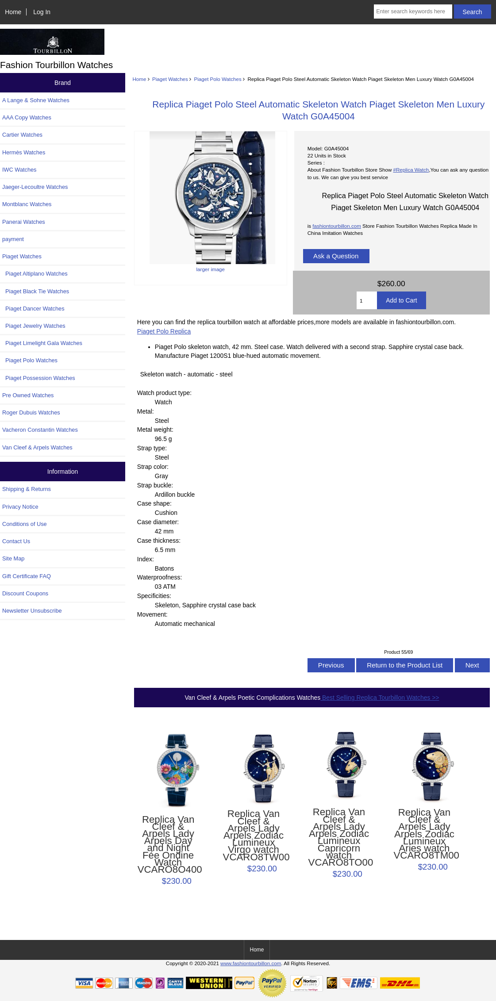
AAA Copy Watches (26, 117)
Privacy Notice (20, 506)
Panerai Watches (23, 222)
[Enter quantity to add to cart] (367, 300)
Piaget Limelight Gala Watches (42, 343)
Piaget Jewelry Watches (33, 325)
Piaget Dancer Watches (33, 308)
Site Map (13, 558)
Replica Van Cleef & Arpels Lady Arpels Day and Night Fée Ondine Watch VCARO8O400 (168, 845)
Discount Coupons (25, 593)
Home (13, 11)
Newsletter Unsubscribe (32, 610)
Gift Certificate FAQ (26, 576)
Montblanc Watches (27, 204)
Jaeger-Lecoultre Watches (35, 187)
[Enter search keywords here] (413, 11)
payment (13, 239)
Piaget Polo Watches (218, 79)
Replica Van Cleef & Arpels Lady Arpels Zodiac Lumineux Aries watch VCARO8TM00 (424, 834)
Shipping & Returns (26, 489)
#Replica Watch (411, 170)
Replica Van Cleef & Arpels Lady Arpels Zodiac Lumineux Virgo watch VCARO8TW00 (254, 835)
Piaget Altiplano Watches (35, 273)
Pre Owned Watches (28, 395)
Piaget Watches (170, 79)
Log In (41, 11)
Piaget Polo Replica (164, 331)
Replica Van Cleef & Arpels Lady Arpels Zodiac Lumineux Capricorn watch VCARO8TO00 (339, 837)
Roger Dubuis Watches (31, 412)
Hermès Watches (23, 152)
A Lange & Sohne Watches (35, 100)
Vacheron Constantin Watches (40, 429)
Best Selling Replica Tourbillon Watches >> (379, 697)
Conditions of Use (24, 524)
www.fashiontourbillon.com (250, 963)
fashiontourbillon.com (336, 226)
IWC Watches (19, 169)
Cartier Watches (22, 134)
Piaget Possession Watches (38, 378)
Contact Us (16, 541)
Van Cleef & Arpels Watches (37, 447)
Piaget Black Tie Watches (35, 291)
